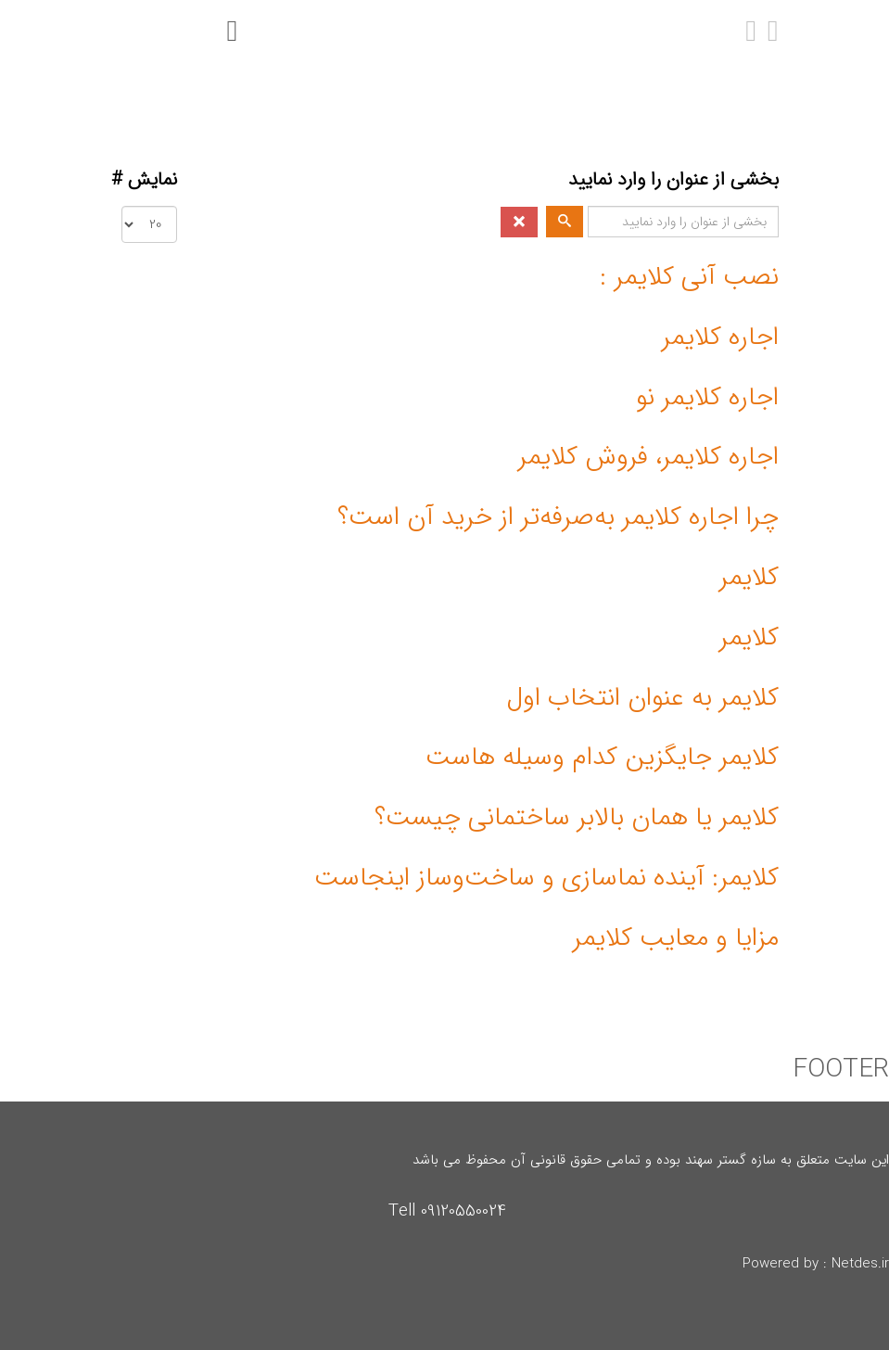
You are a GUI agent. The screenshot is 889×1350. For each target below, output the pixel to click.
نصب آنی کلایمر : (689, 277)
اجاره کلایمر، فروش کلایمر (648, 457)
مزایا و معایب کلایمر (676, 938)
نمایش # (144, 180)
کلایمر (749, 577)
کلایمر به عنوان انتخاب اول (643, 698)
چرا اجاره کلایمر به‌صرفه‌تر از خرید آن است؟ (558, 517)
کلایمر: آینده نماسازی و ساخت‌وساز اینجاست (546, 878)
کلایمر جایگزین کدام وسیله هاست (602, 757)
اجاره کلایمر (720, 337)
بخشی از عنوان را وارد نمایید (671, 180)
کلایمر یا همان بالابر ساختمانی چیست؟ (577, 817)
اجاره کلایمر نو (707, 397)
